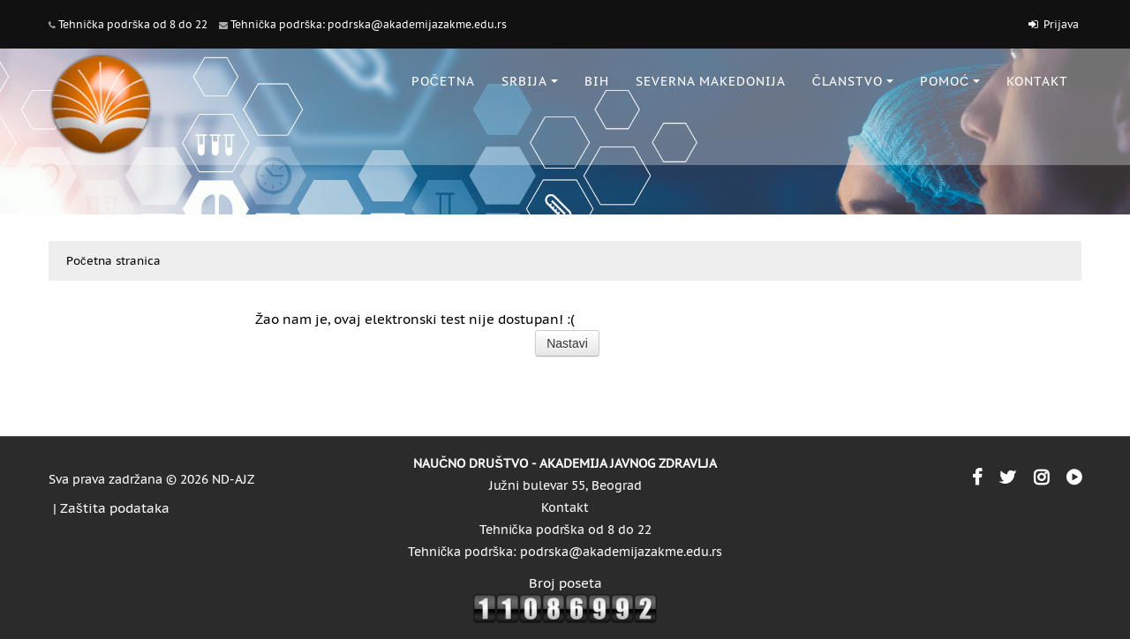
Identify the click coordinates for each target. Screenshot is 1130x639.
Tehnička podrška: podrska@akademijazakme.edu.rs (368, 24)
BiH (596, 81)
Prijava (1061, 24)
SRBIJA (529, 81)
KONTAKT (1037, 81)
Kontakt (565, 507)
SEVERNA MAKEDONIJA (711, 81)
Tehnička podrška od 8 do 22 (132, 24)
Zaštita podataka (115, 508)
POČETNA (443, 81)
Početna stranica (113, 260)
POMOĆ (950, 81)
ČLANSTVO (852, 81)
